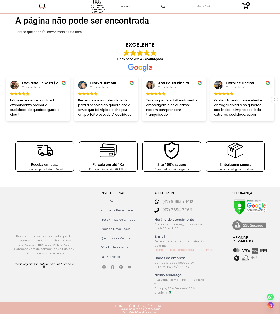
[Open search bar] (217, 6)
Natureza (164, 6)
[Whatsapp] (270, 297)
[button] (274, 98)
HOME (56, 6)
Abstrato (93, 6)
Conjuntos (116, 6)
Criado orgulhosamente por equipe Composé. (44, 264)
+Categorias (195, 5)
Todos (73, 6)
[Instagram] (270, 305)
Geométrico (140, 6)
